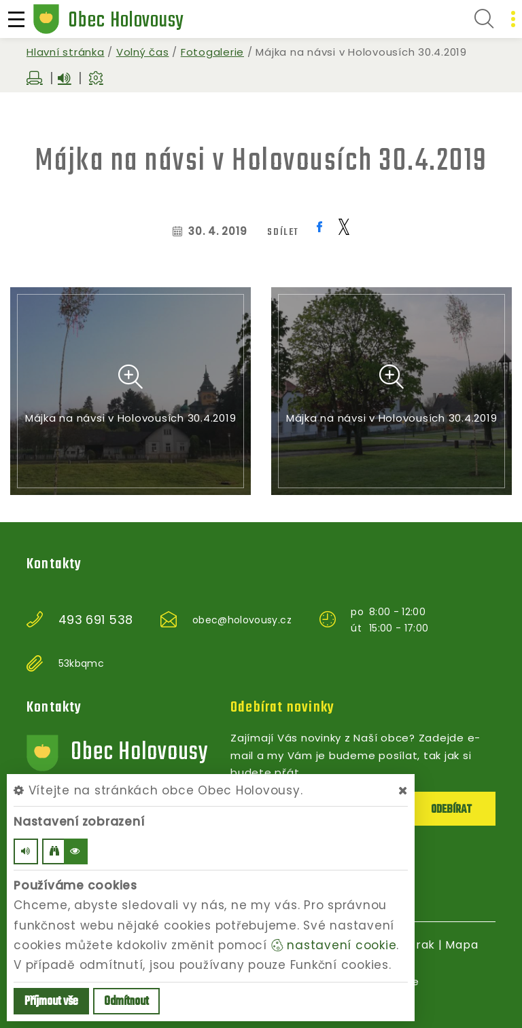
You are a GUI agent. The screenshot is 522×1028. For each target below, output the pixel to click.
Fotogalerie (212, 52)
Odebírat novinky (282, 707)
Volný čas (142, 52)
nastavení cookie (334, 945)
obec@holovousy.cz (242, 620)
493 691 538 (95, 620)
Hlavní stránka (66, 52)
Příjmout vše (51, 1002)
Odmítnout (126, 1002)
